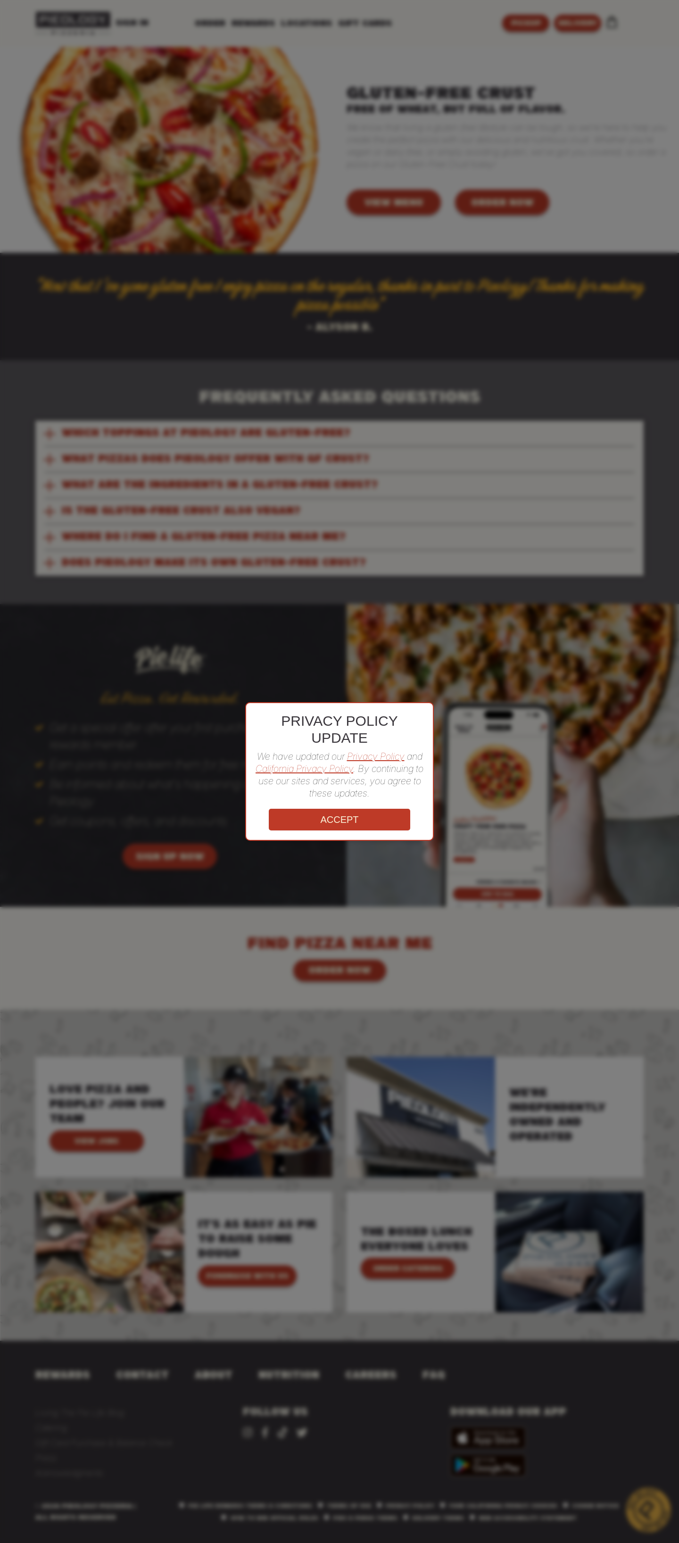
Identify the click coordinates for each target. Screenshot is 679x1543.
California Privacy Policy (304, 768)
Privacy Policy (376, 756)
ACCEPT (339, 819)
